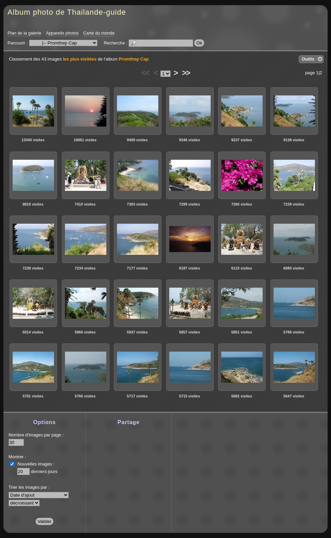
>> (185, 72)
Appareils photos (62, 33)
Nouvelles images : (35, 464)
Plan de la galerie (24, 33)
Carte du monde (99, 33)
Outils (308, 59)
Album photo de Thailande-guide (67, 12)
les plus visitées (79, 59)
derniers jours (44, 471)
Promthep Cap (133, 59)
